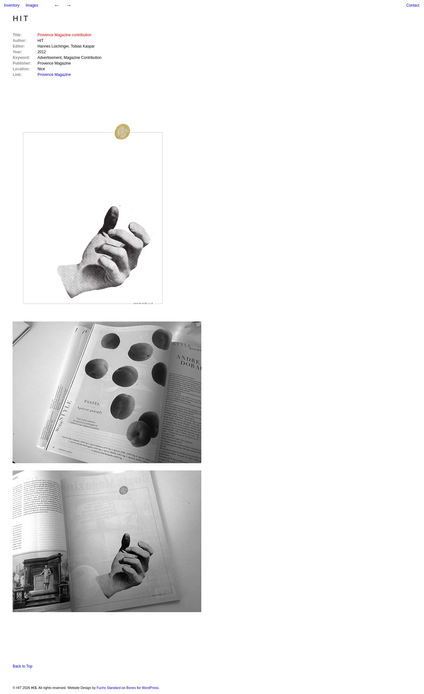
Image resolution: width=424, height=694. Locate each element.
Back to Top (22, 666)
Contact (412, 5)
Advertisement (49, 57)
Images (32, 5)
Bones (131, 688)
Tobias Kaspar (83, 46)
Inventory (11, 5)
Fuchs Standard (108, 688)
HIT (21, 18)
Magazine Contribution (83, 57)
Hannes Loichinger (53, 46)
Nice (41, 69)
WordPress (150, 688)
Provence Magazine (54, 63)
